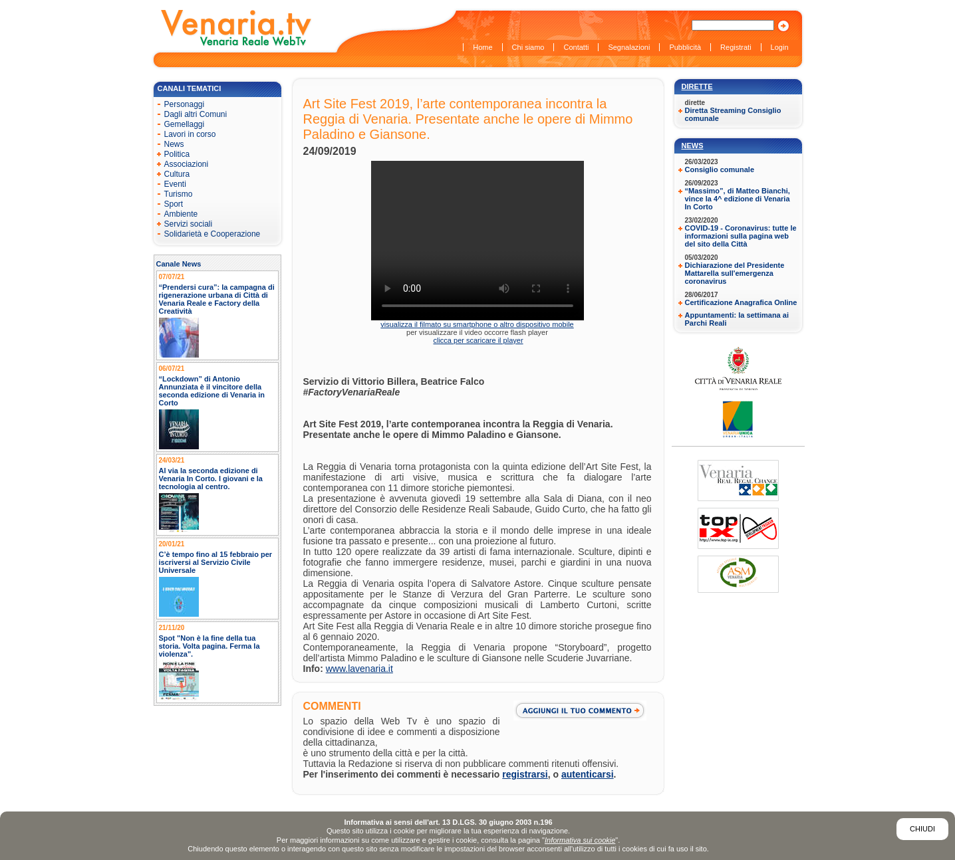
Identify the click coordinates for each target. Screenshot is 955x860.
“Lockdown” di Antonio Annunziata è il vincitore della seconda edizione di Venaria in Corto (212, 391)
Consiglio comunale (720, 169)
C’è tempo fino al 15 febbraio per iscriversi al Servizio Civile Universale (216, 562)
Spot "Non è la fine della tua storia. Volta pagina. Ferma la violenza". (209, 646)
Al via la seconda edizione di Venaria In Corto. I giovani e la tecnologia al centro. (211, 478)
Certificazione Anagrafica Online (741, 302)
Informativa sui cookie (580, 840)
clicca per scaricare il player (478, 340)
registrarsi (524, 774)
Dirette (697, 86)
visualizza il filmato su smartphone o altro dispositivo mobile (476, 324)
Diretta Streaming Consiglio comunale (733, 114)
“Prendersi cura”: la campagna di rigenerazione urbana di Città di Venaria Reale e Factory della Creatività (217, 299)
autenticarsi (587, 774)
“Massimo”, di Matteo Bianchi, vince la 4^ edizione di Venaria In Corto (737, 199)
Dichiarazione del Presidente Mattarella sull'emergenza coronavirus (735, 273)
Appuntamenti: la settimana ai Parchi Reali (737, 319)
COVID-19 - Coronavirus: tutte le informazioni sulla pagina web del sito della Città (741, 236)
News (693, 146)
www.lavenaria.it (359, 668)
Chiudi (922, 829)
